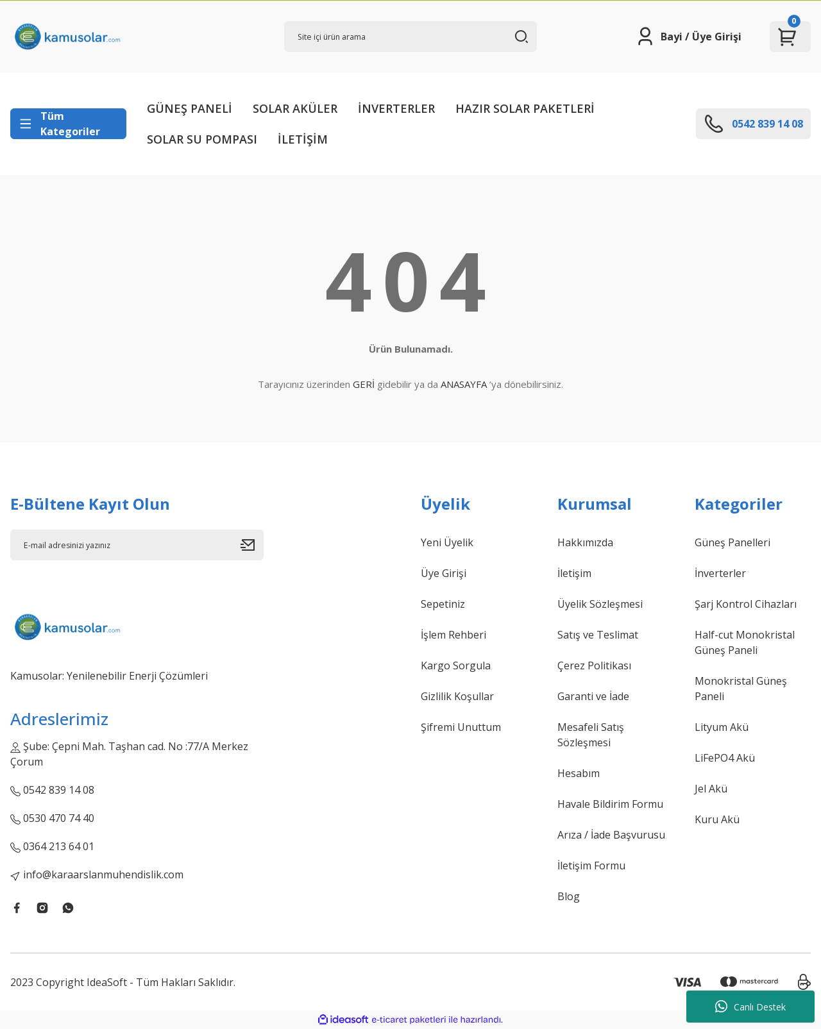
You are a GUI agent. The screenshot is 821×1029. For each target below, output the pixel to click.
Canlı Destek (750, 1007)
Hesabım (578, 773)
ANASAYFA (464, 384)
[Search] (410, 36)
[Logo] (66, 36)
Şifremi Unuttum (461, 727)
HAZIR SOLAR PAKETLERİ (525, 108)
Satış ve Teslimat (597, 635)
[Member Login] (688, 36)
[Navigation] (68, 123)
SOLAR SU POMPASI (202, 139)
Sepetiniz (443, 604)
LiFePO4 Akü (725, 758)
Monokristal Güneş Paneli (741, 688)
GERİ (364, 384)
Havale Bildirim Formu (610, 804)
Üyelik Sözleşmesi (600, 604)
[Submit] (252, 545)
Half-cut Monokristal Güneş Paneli (745, 642)
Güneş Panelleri (732, 542)
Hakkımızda (585, 542)
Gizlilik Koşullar (457, 696)
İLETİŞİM (303, 139)
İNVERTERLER (396, 108)
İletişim (574, 573)
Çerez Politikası (594, 665)
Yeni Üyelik (447, 542)
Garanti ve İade (593, 696)
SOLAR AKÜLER (295, 108)
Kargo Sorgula (456, 665)
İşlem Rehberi (453, 635)
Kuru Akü (717, 819)
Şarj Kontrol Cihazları (746, 604)
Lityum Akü (722, 727)
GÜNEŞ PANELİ (189, 108)
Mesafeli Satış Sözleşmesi (590, 734)
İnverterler (720, 573)
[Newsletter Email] (137, 545)
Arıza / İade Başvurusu (611, 835)
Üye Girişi (443, 573)
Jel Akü (711, 789)
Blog (568, 896)
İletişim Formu (591, 865)
